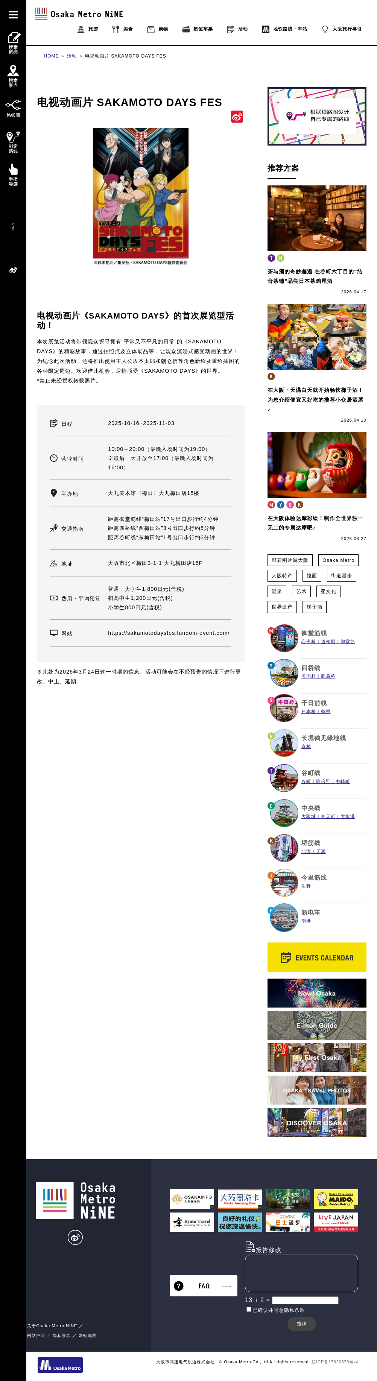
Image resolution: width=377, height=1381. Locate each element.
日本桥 (308, 711)
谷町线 (311, 773)
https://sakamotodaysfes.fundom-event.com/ (169, 633)
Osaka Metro (338, 560)
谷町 (306, 781)
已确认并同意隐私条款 (278, 1310)
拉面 (312, 575)
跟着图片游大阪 (290, 560)
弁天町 (328, 816)
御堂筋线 (314, 633)
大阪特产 (282, 575)
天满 (321, 851)
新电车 (311, 912)
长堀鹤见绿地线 (323, 738)
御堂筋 (348, 641)
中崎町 (343, 781)
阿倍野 (323, 781)
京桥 (306, 746)
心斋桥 (308, 641)
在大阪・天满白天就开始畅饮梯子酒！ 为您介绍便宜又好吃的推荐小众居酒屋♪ (315, 399)
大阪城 (308, 816)
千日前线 (314, 703)
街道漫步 (341, 575)
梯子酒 (314, 607)
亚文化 (328, 591)
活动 (72, 56)
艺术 (301, 591)
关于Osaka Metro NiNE (52, 1325)
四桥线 (311, 668)
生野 (306, 886)
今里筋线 (314, 877)
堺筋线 (311, 843)
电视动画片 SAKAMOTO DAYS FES (125, 56)
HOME (51, 56)
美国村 (308, 676)
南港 (306, 921)
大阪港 (348, 816)
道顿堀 (328, 641)
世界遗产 (282, 607)
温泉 (277, 591)
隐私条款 (62, 1335)
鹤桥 (326, 711)
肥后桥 (328, 676)
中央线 (311, 808)
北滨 (306, 851)
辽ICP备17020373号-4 (335, 1362)
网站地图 (88, 1335)
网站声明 (36, 1335)
